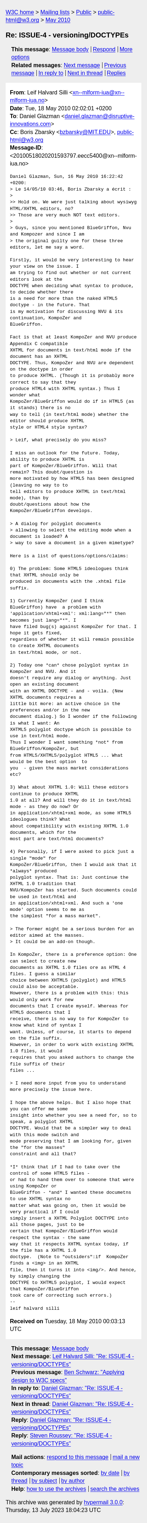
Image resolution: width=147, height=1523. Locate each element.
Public (84, 12)
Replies (116, 73)
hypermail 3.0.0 (103, 1502)
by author (73, 1481)
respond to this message (77, 1457)
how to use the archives (56, 1489)
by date (110, 1473)
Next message (82, 65)
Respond (104, 49)
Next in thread (85, 73)
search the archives (115, 1489)
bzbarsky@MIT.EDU (85, 132)
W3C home (20, 12)
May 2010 (58, 20)
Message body (70, 49)
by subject (44, 1481)
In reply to (51, 73)
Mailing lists (55, 12)
